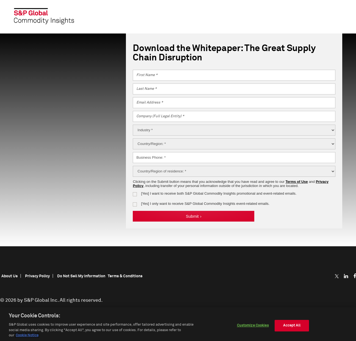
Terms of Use (296, 182)
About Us (9, 276)
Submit (194, 216)
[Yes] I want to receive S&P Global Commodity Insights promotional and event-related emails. (218, 193)
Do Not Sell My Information (81, 276)
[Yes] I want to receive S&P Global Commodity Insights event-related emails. (205, 204)
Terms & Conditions (125, 276)
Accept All (291, 325)
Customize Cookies (253, 325)
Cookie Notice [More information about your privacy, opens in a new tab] (27, 335)
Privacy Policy (37, 276)
